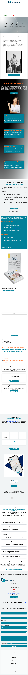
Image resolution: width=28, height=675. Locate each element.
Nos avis (14, 657)
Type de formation (4, 630)
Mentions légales (14, 663)
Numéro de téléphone (4, 616)
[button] (2, 495)
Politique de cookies (14, 668)
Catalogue (14, 654)
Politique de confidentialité (14, 666)
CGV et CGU (14, 660)
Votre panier (14, 671)
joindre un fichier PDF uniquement (6, 642)
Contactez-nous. (23, 176)
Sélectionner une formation (5, 625)
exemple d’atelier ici (16, 228)
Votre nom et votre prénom (5, 611)
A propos (14, 652)
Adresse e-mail (3, 620)
